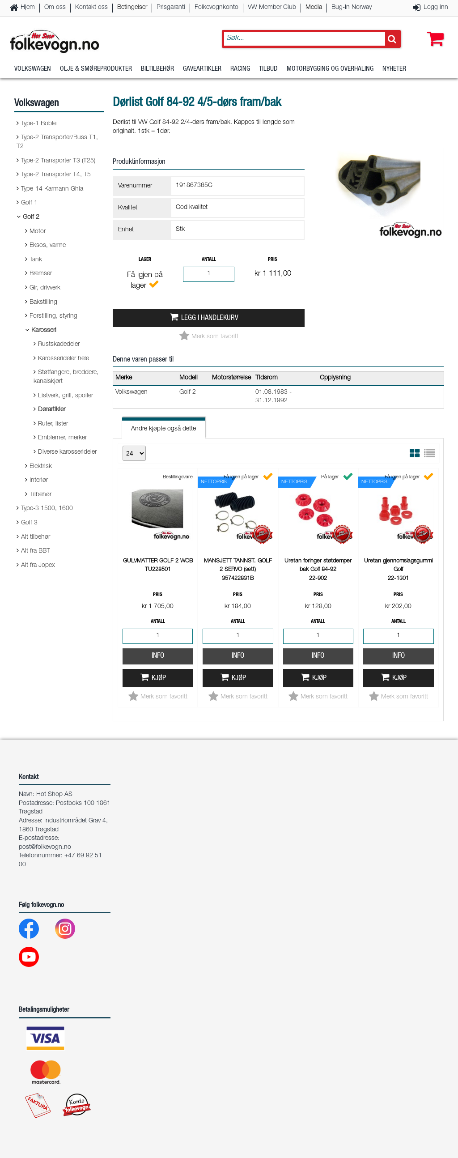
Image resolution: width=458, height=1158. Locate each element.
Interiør (39, 480)
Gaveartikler (202, 69)
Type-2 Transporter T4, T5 (56, 175)
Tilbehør (40, 495)
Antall (209, 259)
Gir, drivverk (45, 288)
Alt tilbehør (35, 537)
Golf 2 (31, 217)
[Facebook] (36, 931)
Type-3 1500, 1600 (47, 509)
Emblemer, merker (62, 438)
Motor (38, 232)
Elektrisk (41, 467)
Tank (36, 260)
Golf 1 (29, 203)
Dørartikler (51, 410)
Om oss (55, 7)
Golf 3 (29, 523)
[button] (433, 30)
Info (158, 656)
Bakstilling (43, 302)
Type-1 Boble (38, 124)
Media (313, 7)
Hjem (28, 7)
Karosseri (43, 331)
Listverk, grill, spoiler (65, 396)
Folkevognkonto (216, 7)
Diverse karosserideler (67, 452)
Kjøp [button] (159, 678)
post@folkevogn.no (45, 847)
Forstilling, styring (53, 316)
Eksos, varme (48, 246)
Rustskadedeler (59, 344)
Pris (272, 259)
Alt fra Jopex (38, 565)
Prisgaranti (171, 7)
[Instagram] (72, 931)
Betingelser (132, 7)
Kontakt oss (91, 7)
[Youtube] (36, 959)
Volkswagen (32, 69)
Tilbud (268, 69)
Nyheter (394, 69)
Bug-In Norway (351, 7)
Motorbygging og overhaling (330, 69)
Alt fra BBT (35, 551)
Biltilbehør (157, 69)
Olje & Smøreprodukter (96, 69)
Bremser (41, 274)
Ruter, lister (53, 424)
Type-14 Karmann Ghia (52, 189)
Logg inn (436, 7)
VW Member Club (272, 7)
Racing (240, 69)
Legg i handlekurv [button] (209, 318)
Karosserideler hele (63, 359)
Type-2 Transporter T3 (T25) (58, 161)
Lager (145, 259)
